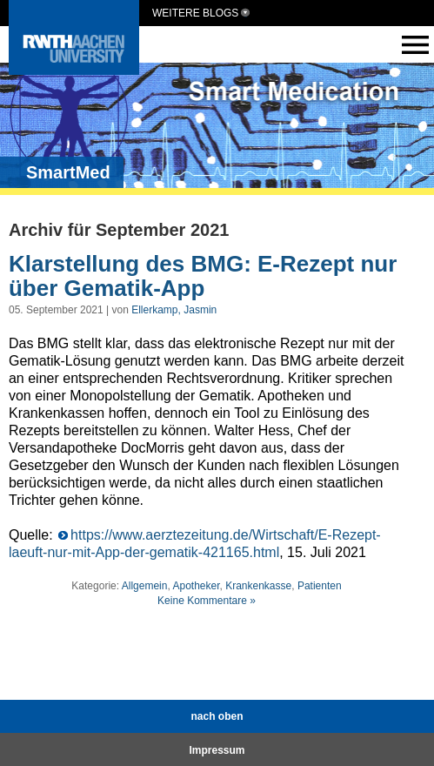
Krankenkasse (258, 586)
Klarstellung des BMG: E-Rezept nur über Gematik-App (203, 276)
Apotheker (195, 586)
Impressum (216, 750)
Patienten (319, 586)
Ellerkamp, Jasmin (174, 310)
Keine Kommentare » (206, 601)
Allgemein (145, 586)
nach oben (216, 716)
